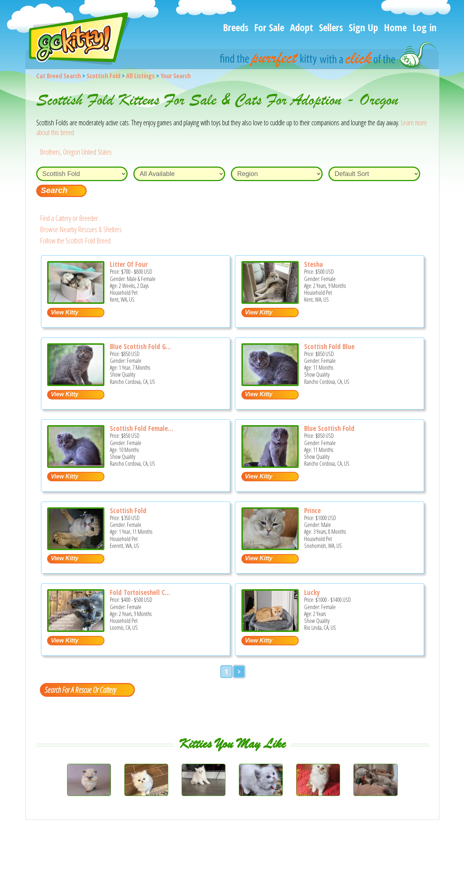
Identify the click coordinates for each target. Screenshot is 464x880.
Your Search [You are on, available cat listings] (176, 75)
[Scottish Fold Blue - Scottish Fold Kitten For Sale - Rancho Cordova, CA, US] (270, 383)
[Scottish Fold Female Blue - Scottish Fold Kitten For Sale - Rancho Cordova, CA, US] (75, 465)
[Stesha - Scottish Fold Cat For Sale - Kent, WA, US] (270, 301)
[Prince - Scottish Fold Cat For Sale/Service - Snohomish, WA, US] (270, 547)
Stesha (313, 264)
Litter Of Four (129, 264)
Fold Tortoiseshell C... (140, 592)
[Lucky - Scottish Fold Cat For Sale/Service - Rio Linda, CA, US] (270, 629)
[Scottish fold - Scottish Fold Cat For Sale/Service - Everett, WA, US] (75, 547)
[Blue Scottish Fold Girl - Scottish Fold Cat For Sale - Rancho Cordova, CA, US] (75, 383)
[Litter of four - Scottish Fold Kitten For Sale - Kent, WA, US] (75, 301)
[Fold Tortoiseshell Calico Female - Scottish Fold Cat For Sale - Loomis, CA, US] (75, 629)
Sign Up (363, 27)
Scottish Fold (103, 75)
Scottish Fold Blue (329, 346)
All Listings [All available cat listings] (140, 75)
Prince (312, 510)
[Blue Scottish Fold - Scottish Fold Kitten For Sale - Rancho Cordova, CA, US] (270, 465)
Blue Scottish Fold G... (140, 346)
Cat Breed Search (58, 75)
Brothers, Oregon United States (76, 152)
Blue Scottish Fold (329, 428)
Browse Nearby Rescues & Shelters (81, 229)
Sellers (331, 27)
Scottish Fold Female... (141, 428)
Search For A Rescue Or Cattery (80, 689)
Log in (424, 27)
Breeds (235, 27)
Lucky (312, 592)
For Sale (269, 27)
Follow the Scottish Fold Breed (75, 241)
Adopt (301, 27)
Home (395, 27)
